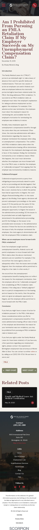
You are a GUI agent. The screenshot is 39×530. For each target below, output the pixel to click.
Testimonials (19, 467)
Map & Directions (19, 443)
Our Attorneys (19, 456)
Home (19, 453)
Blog (19, 470)
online (33, 352)
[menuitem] (19, 515)
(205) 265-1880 (19, 425)
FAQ (19, 477)
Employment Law (19, 460)
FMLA (6, 362)
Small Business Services (19, 463)
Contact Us (19, 474)
